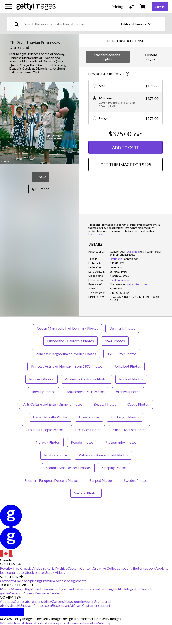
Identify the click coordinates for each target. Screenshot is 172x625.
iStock (14, 605)
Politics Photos (55, 455)
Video (37, 568)
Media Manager (12, 589)
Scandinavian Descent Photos (68, 467)
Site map (104, 623)
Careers (58, 601)
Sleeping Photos (114, 467)
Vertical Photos (86, 493)
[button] (39, 123)
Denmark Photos (122, 328)
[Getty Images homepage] (36, 6)
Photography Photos (120, 442)
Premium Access (54, 580)
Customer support (96, 605)
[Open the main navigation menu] (8, 6)
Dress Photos (89, 417)
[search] (18, 24)
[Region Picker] (6, 556)
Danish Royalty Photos (50, 417)
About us (7, 601)
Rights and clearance (40, 589)
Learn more (95, 234)
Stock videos (55, 572)
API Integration (129, 589)
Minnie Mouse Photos (129, 429)
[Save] (40, 177)
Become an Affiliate (67, 605)
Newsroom (72, 601)
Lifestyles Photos (88, 429)
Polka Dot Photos (127, 366)
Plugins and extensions (73, 589)
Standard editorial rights (107, 57)
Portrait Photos (131, 379)
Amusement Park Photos (86, 391)
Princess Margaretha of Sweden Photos (66, 353)
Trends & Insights (104, 589)
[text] (64, 24)
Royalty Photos (43, 391)
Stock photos (35, 572)
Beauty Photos (105, 404)
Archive (61, 568)
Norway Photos (48, 442)
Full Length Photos (125, 417)
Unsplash (26, 605)
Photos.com (42, 605)
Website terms (11, 623)
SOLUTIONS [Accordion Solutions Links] (11, 577)
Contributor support (139, 568)
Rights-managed (119, 280)
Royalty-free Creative (16, 568)
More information (137, 284)
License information (83, 623)
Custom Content (80, 568)
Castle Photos (138, 404)
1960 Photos (115, 341)
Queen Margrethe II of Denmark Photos (67, 328)
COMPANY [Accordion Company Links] (10, 597)
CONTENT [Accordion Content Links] (10, 564)
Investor (87, 601)
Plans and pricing (28, 580)
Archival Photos (128, 391)
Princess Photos (41, 379)
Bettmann (116, 258)
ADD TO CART (125, 147)
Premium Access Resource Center (34, 593)
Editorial (49, 568)
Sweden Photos (135, 480)
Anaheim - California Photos (86, 379)
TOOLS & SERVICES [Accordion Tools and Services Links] (17, 585)
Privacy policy (57, 623)
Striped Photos (101, 480)
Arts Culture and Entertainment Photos (52, 404)
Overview (7, 580)
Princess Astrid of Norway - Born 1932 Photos (66, 366)
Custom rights (151, 57)
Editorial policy (34, 623)
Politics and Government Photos (103, 455)
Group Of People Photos (45, 429)
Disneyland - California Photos (70, 341)
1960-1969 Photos (121, 353)
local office (132, 251)
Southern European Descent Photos (52, 480)
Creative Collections (108, 568)
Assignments (76, 580)
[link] (118, 284)
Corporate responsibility (33, 601)
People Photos (82, 442)
